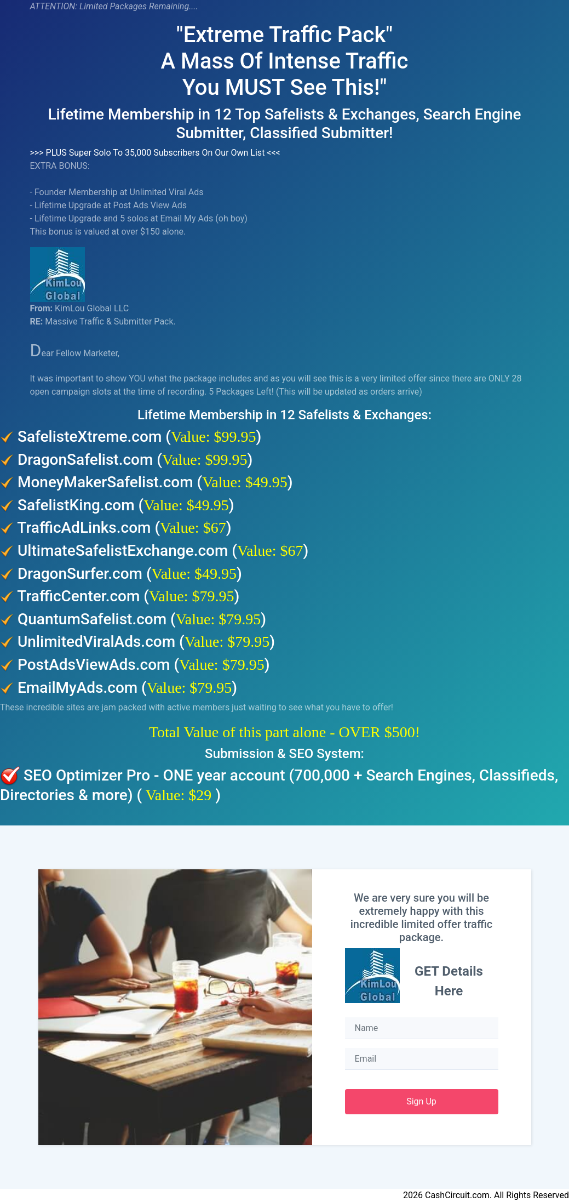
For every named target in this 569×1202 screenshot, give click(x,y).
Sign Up (421, 1101)
